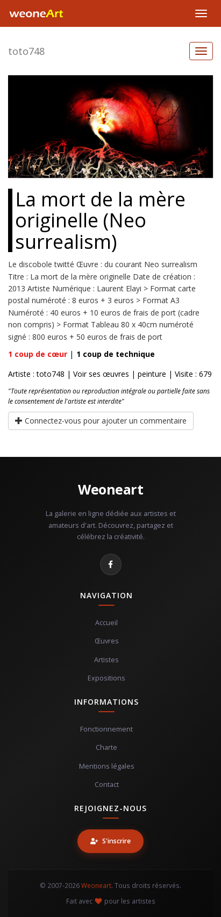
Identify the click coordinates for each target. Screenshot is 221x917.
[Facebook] (111, 564)
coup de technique (115, 354)
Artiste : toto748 (36, 374)
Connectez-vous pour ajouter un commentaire (101, 420)
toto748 (26, 51)
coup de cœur (37, 354)
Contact (107, 784)
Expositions (106, 678)
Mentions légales (106, 766)
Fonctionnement (106, 729)
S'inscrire (110, 841)
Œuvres (107, 641)
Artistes (106, 659)
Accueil (106, 622)
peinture (152, 374)
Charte (106, 747)
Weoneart (110, 489)
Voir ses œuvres (101, 374)
